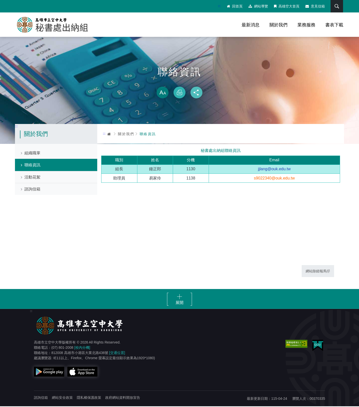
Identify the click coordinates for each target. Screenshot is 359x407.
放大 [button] (163, 93)
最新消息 (251, 24)
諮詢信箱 (32, 189)
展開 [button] (179, 303)
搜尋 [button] (336, 6)
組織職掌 (32, 154)
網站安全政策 (62, 398)
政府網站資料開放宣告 (122, 398)
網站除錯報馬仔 (318, 272)
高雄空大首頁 (286, 6)
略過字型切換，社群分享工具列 (179, 82)
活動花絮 (32, 177)
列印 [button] (179, 93)
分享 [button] (196, 93)
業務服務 (306, 24)
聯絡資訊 (32, 166)
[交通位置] (117, 353)
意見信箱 (315, 6)
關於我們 (278, 24)
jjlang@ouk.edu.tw (274, 170)
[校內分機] (82, 348)
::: (219, 6)
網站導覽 (258, 6)
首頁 (109, 134)
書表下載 (334, 24)
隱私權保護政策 (89, 398)
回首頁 (234, 6)
